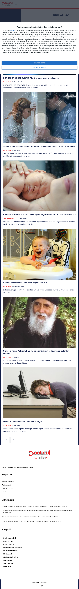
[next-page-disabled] (13, 440)
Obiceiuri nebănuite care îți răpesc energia (22, 421)
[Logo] (39, 454)
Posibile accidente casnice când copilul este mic (25, 283)
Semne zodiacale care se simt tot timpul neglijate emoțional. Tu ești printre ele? (39, 146)
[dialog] (39, 48)
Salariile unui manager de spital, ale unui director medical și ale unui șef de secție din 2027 (32, 521)
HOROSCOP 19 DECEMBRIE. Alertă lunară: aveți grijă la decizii (31, 78)
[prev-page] (6, 440)
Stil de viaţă (7, 82)
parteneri (13, 30)
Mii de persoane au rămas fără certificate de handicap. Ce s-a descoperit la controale (30, 517)
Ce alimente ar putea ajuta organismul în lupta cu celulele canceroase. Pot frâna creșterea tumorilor (35, 506)
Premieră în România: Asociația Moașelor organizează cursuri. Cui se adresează (39, 214)
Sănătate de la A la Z (10, 218)
